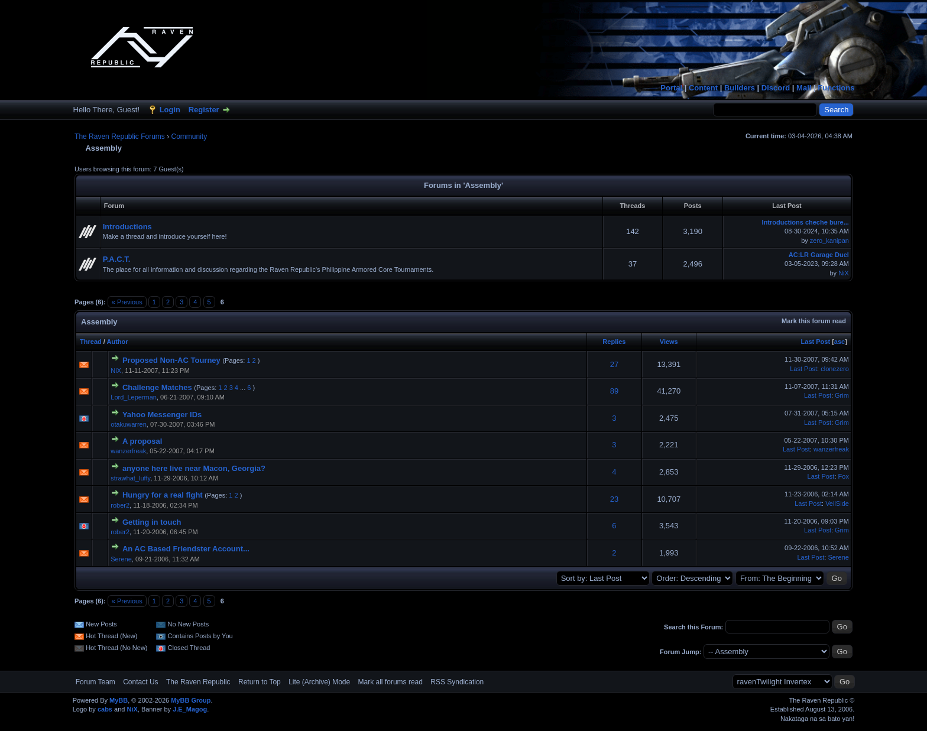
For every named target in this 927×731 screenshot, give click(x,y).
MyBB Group (190, 700)
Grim (842, 395)
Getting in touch (151, 522)
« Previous (127, 302)
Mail (803, 87)
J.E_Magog (190, 709)
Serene (121, 559)
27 (614, 364)
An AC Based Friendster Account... (185, 548)
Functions (836, 87)
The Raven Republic (198, 682)
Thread (91, 341)
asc (839, 341)
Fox (843, 476)
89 (614, 390)
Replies (613, 341)
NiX (843, 273)
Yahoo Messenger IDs (162, 414)
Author (117, 341)
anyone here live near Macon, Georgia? (193, 468)
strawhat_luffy (130, 478)
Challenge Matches (157, 387)
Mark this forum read (814, 320)
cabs (105, 709)
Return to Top (259, 682)
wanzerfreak (128, 450)
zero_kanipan (829, 240)
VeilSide (837, 503)
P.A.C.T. (117, 259)
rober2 (120, 505)
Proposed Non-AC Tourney (171, 360)
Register (204, 109)
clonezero (835, 368)
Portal (671, 87)
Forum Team (95, 682)
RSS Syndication (457, 682)
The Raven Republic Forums (119, 136)
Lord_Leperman (134, 397)
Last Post (816, 341)
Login (170, 109)
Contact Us (140, 682)
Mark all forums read (390, 682)
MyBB (118, 700)
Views (669, 341)
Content (703, 87)
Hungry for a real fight (162, 494)
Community (189, 136)
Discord (775, 87)
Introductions (127, 226)
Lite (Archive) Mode (319, 682)
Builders (739, 87)
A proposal (142, 441)
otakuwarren (129, 424)
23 (614, 499)
